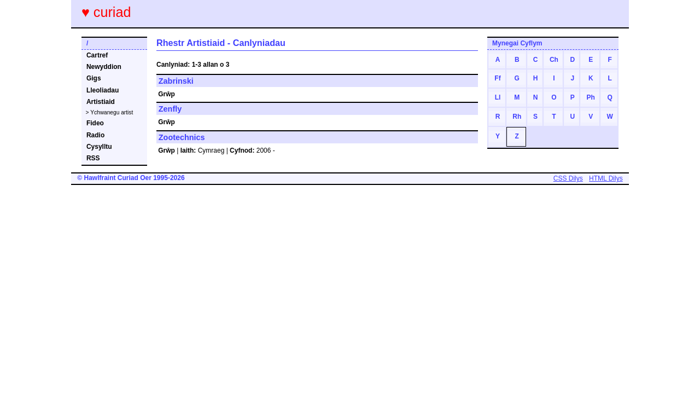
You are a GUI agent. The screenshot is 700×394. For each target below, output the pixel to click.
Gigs (93, 78)
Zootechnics (182, 137)
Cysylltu (99, 146)
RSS (93, 158)
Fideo (95, 123)
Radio (95, 135)
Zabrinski (176, 81)
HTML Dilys (606, 178)
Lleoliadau (102, 90)
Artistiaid (100, 102)
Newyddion (103, 67)
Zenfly (170, 109)
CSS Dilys (568, 178)
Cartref (97, 55)
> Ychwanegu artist (109, 112)
